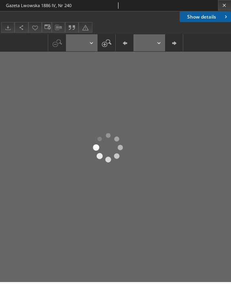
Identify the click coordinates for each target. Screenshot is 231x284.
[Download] (8, 27)
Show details (208, 16)
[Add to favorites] (35, 27)
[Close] (224, 5)
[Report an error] (85, 27)
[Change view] (46, 27)
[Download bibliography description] (58, 27)
